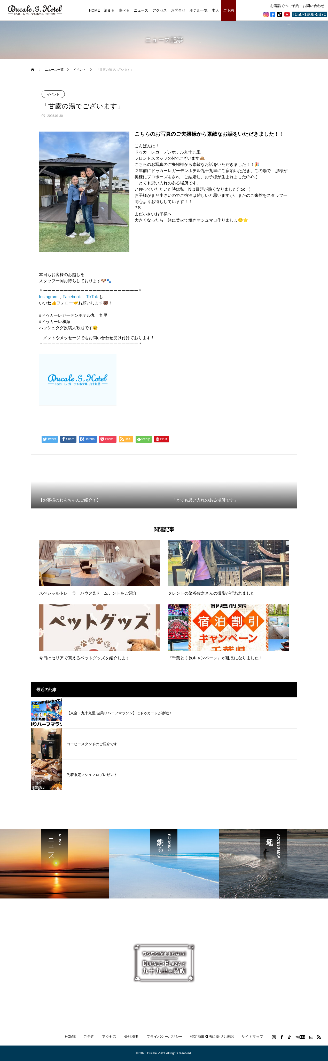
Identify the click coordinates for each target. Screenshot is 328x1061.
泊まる (109, 10)
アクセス (159, 10)
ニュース (141, 10)
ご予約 (228, 10)
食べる (124, 10)
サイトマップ (252, 1036)
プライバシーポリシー (164, 1036)
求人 (215, 10)
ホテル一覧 (199, 10)
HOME (94, 10)
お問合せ (178, 10)
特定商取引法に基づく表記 (212, 1036)
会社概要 (131, 1036)
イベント (53, 94)
